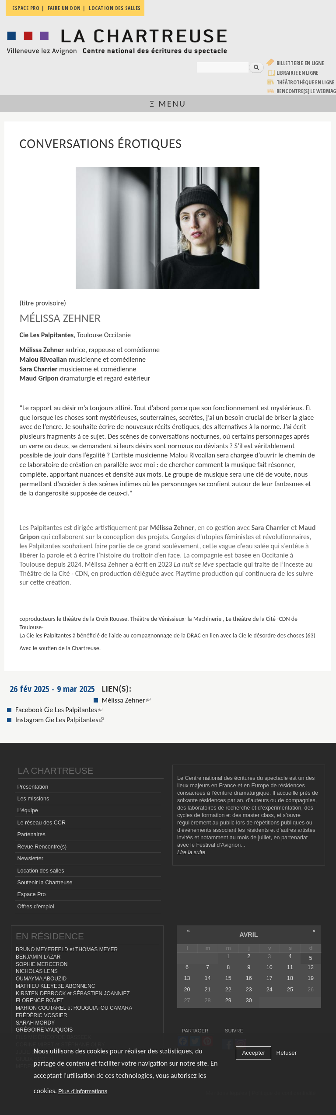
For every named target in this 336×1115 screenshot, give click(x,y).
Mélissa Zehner (126, 700)
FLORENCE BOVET (39, 1000)
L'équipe (27, 810)
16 (249, 978)
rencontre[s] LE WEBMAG (306, 91)
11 (290, 967)
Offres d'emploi (35, 907)
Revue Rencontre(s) (41, 847)
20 (187, 990)
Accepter (253, 1052)
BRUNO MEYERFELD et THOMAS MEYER (67, 949)
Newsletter (30, 858)
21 (208, 990)
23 (249, 990)
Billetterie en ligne (300, 63)
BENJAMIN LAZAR (38, 957)
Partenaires (31, 834)
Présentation (32, 787)
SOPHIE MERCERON (41, 964)
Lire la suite (191, 852)
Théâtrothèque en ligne (305, 82)
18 (290, 978)
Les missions (33, 799)
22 (228, 990)
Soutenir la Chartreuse (44, 883)
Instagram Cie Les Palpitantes (59, 720)
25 (290, 990)
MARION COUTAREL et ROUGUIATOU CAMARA (74, 1008)
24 (269, 990)
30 (249, 1000)
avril (248, 934)
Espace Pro (31, 894)
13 (187, 978)
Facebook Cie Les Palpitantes (58, 710)
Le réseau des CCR (41, 823)
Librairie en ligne (297, 72)
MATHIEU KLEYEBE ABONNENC (55, 986)
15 (228, 978)
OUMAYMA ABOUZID (41, 979)
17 (269, 978)
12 (311, 967)
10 (269, 967)
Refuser (286, 1052)
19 (311, 978)
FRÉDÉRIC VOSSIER (41, 1015)
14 (208, 978)
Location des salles (40, 871)
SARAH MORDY (35, 1023)
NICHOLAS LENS (37, 971)
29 (228, 1000)
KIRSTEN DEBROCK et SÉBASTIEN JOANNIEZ (73, 993)
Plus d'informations (82, 1091)
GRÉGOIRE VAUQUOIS (44, 1030)
